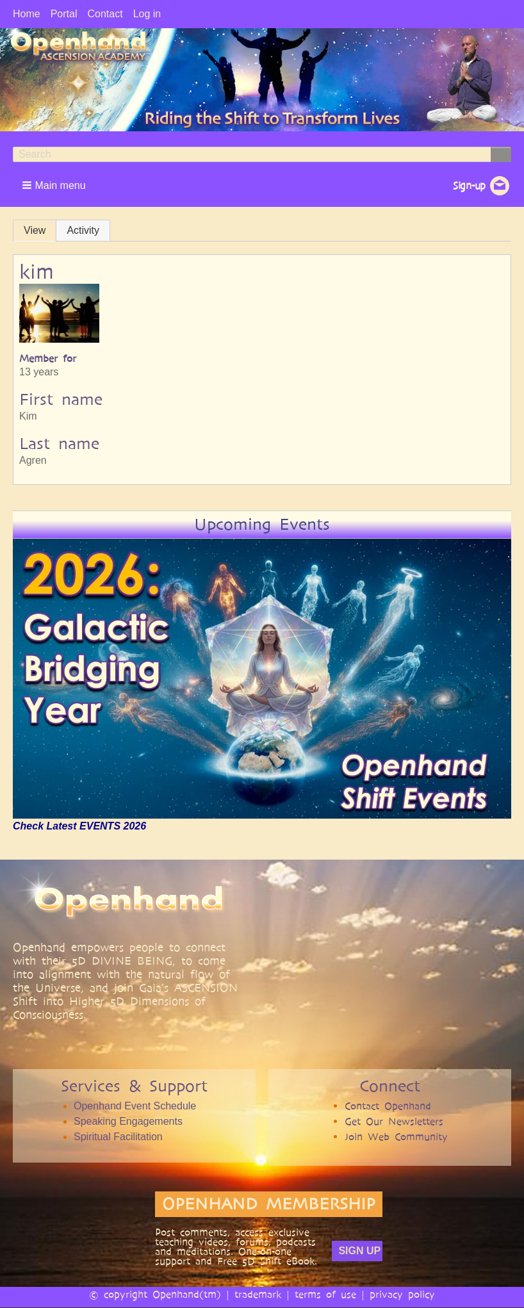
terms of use (325, 1294)
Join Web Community (396, 1137)
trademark (257, 1294)
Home (26, 13)
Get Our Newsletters (394, 1121)
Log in (147, 13)
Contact (104, 13)
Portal (64, 13)
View (34, 230)
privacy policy (402, 1294)
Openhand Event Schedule (135, 1105)
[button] (55, 185)
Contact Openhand (388, 1106)
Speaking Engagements (128, 1121)
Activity (83, 230)
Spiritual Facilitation (118, 1136)
